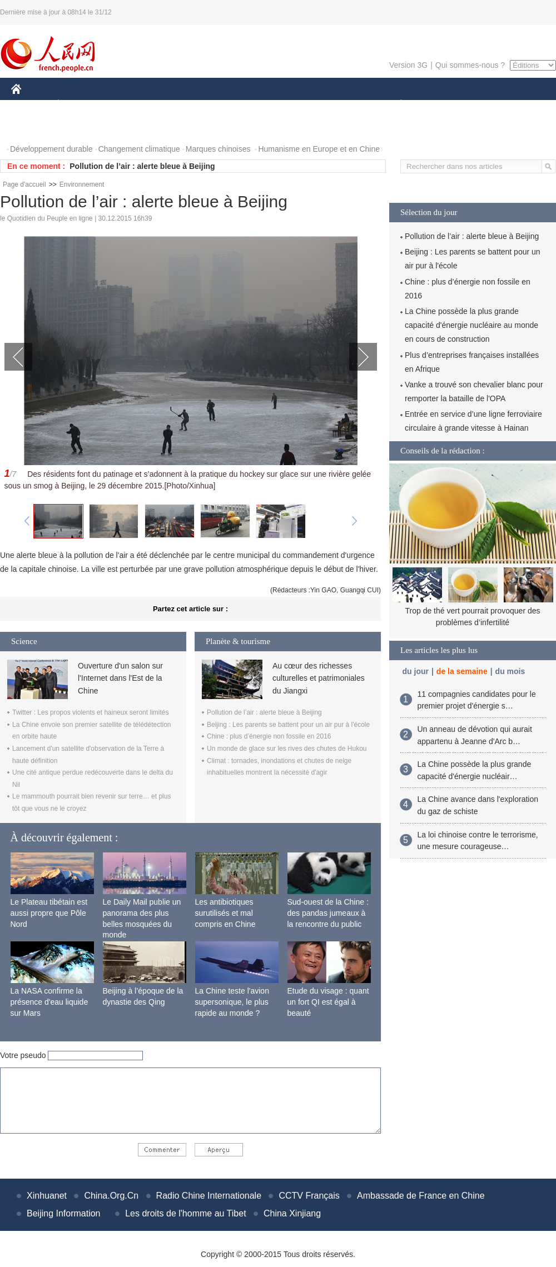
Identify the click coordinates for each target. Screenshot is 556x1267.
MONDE (129, 104)
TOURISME (487, 104)
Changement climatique (139, 148)
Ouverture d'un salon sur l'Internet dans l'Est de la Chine (120, 678)
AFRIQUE (176, 104)
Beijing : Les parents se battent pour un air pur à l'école (288, 725)
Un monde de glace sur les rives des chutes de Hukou (287, 748)
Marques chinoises (218, 148)
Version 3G (408, 65)
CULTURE (275, 104)
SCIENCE (225, 104)
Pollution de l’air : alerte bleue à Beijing (264, 712)
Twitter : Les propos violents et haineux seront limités (90, 712)
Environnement (82, 184)
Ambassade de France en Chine (420, 1195)
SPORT (439, 104)
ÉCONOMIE (78, 104)
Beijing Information (64, 1213)
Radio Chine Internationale (208, 1195)
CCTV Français (309, 1195)
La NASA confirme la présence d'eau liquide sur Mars (49, 1001)
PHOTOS (34, 127)
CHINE (30, 104)
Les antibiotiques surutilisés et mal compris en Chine (225, 912)
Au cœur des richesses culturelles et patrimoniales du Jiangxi (318, 678)
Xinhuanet (47, 1195)
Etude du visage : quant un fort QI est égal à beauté (328, 1001)
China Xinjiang (292, 1213)
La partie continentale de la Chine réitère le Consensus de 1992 (186, 166)
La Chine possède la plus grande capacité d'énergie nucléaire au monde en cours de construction (471, 325)
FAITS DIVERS (335, 104)
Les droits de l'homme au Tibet (185, 1213)
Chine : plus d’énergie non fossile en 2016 (269, 736)
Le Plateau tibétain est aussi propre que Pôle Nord (49, 912)
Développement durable (51, 148)
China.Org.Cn (111, 1195)
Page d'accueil (24, 184)
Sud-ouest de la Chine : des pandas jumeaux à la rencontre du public (328, 912)
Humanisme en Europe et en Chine (319, 148)
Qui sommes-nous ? (470, 65)
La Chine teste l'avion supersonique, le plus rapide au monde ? (232, 1001)
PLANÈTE (395, 104)
